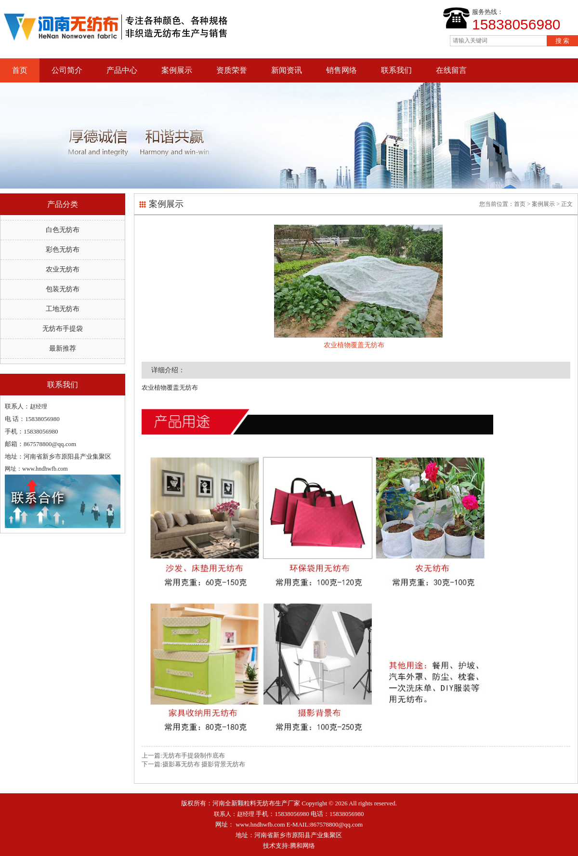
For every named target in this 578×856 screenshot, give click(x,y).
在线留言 (451, 70)
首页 (19, 70)
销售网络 (341, 70)
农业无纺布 (62, 269)
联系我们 (396, 70)
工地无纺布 (62, 309)
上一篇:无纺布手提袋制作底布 (183, 755)
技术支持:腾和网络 (289, 845)
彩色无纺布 (62, 249)
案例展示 (176, 70)
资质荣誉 (231, 70)
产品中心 (121, 70)
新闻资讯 (286, 70)
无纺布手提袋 (62, 328)
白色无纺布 (62, 229)
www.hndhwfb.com (260, 824)
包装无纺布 (62, 289)
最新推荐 (62, 348)
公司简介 (67, 70)
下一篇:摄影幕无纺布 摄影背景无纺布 (193, 764)
